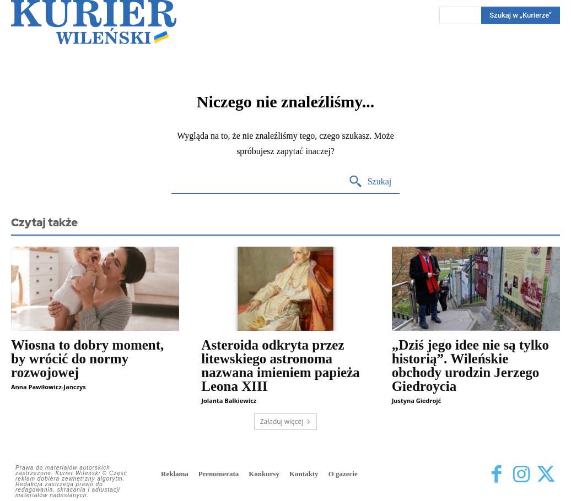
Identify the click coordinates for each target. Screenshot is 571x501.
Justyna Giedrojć (416, 400)
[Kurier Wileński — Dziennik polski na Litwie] (93, 22)
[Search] (370, 182)
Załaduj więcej (285, 421)
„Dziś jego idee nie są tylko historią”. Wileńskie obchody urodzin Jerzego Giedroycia (470, 365)
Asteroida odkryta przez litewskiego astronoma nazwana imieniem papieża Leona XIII (280, 365)
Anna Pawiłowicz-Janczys (48, 387)
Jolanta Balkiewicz (228, 400)
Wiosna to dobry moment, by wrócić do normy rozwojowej (87, 358)
